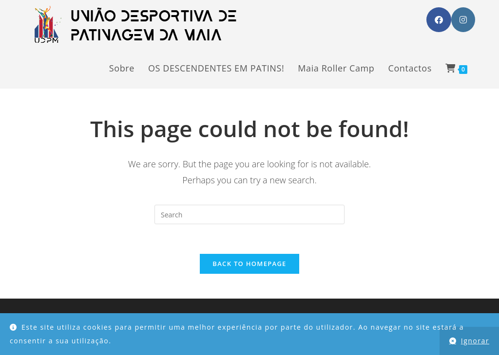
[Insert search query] (249, 214)
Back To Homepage (249, 263)
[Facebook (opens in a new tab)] (438, 19)
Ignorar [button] (475, 340)
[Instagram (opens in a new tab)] (463, 19)
